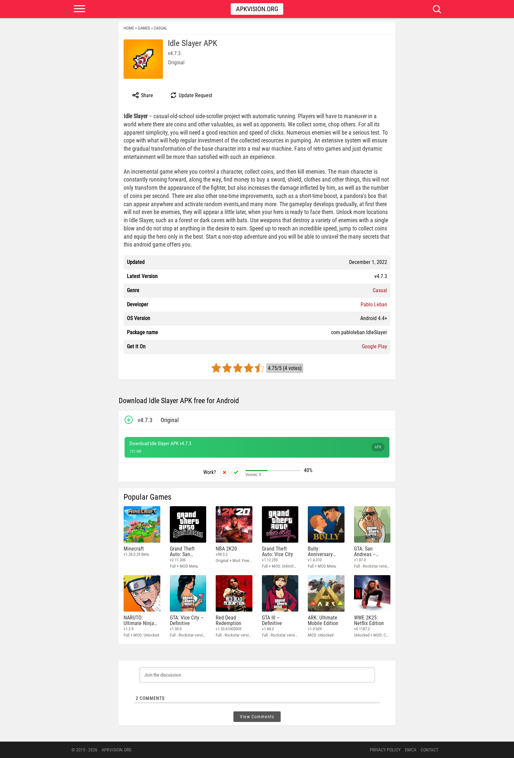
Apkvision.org (257, 9)
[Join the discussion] (257, 675)
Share (142, 95)
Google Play (374, 346)
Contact (429, 749)
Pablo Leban (374, 304)
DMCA (410, 749)
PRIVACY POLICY (385, 749)
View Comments (257, 716)
